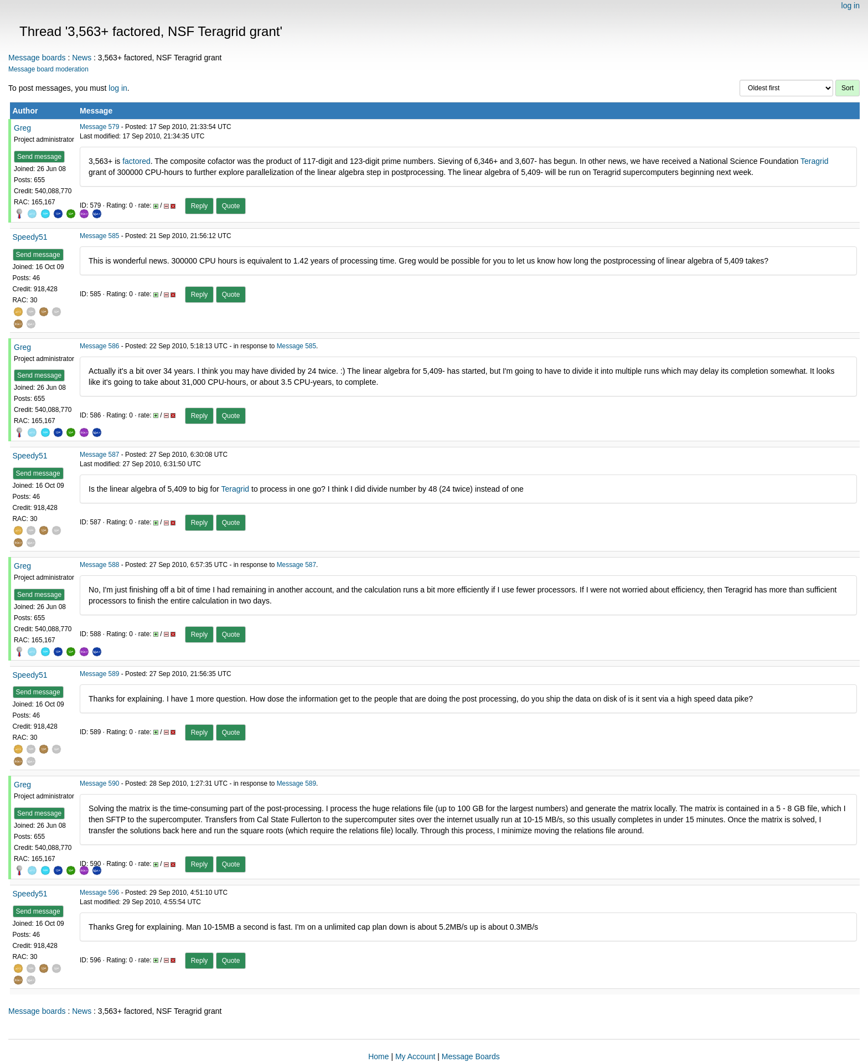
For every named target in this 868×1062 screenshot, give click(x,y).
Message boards (37, 57)
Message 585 (99, 236)
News (81, 57)
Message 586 (99, 346)
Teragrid (814, 161)
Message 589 (99, 674)
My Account (415, 1056)
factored (136, 161)
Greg (22, 127)
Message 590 (99, 783)
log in (850, 5)
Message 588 (99, 565)
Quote (231, 206)
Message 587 (99, 454)
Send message (39, 157)
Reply (199, 206)
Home (378, 1056)
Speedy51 (30, 237)
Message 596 (99, 892)
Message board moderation (48, 69)
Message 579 (99, 127)
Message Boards (471, 1056)
